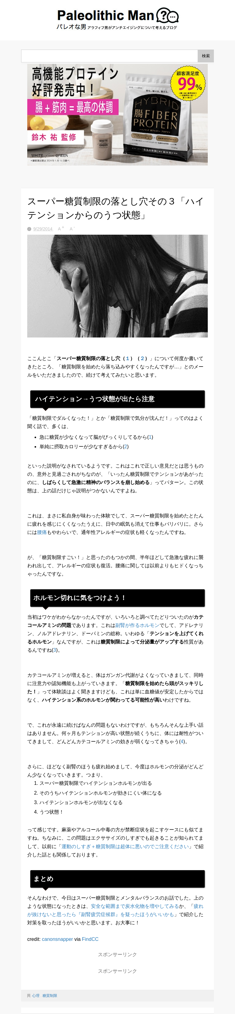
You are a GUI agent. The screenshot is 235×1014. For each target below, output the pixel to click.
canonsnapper (57, 939)
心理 (36, 995)
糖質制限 (50, 995)
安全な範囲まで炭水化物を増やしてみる (135, 906)
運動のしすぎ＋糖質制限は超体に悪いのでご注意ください (125, 846)
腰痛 (42, 532)
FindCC (90, 939)
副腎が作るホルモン (137, 625)
